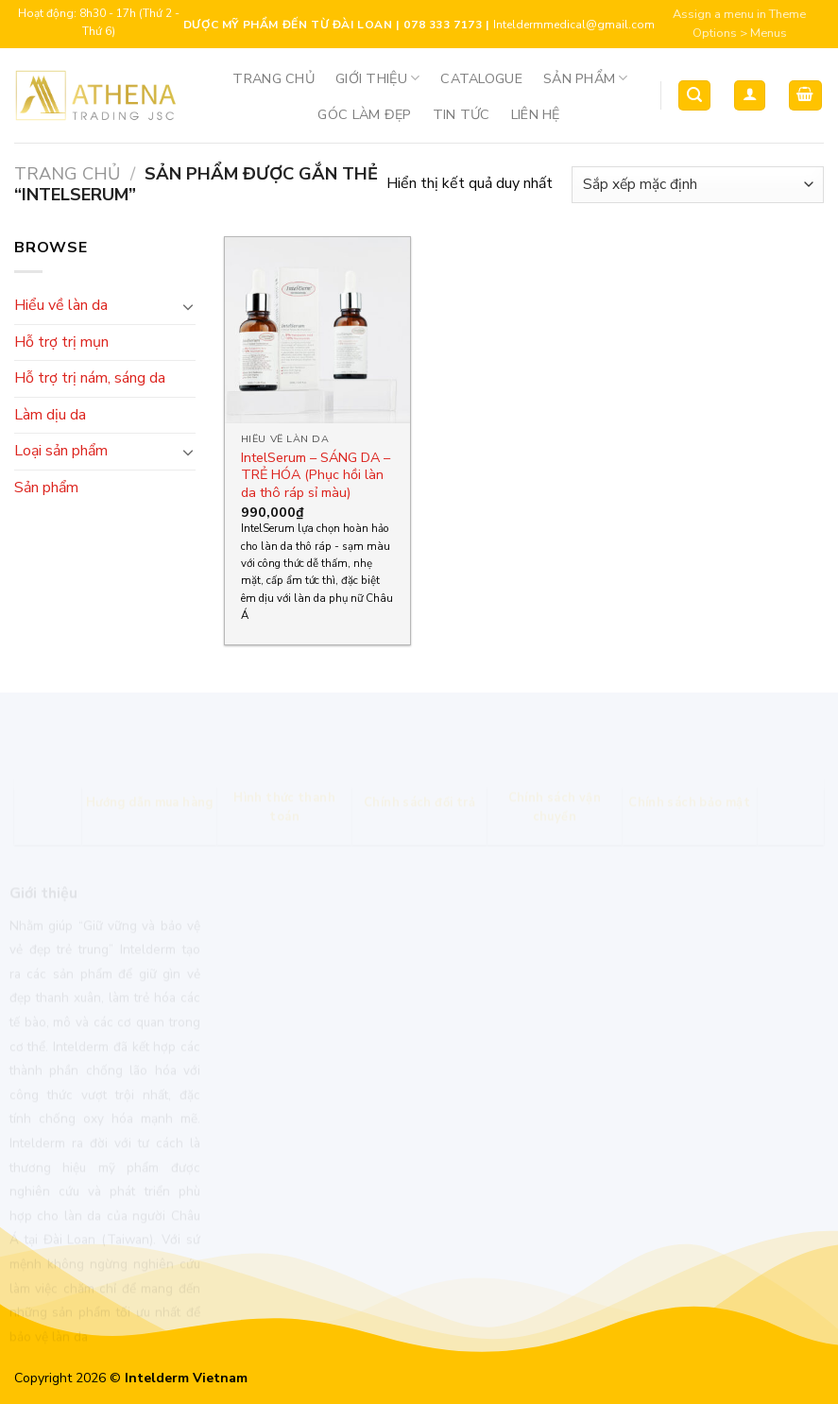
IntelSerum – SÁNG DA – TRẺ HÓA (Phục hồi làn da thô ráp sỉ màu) (315, 475)
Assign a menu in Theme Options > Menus (739, 24)
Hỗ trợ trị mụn (61, 342)
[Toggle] (188, 306)
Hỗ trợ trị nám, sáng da (89, 378)
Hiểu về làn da (61, 305)
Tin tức (461, 114)
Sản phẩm (585, 78)
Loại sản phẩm (61, 450)
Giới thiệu (377, 78)
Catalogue (481, 78)
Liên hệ (535, 114)
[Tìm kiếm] (694, 95)
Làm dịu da (50, 414)
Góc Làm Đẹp (364, 114)
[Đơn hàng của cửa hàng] (698, 184)
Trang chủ (273, 78)
